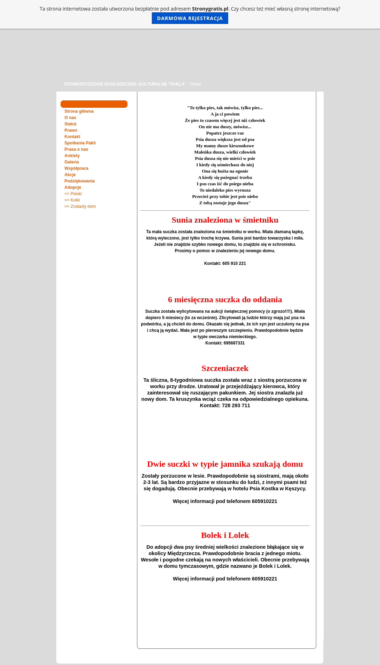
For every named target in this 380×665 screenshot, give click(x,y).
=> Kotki (72, 200)
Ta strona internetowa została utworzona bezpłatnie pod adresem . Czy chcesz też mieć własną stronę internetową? (190, 14)
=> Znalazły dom (80, 206)
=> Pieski (73, 193)
